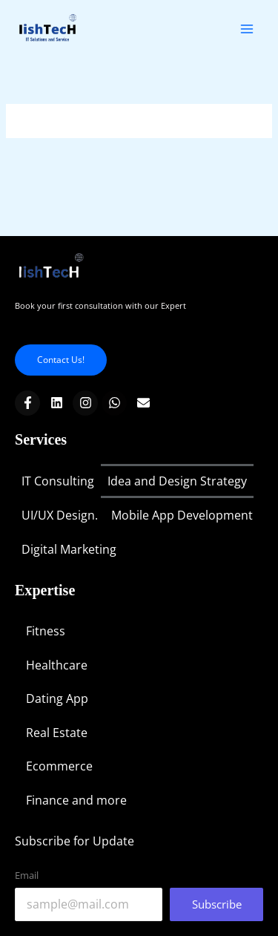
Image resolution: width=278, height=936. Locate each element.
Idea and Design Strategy (177, 481)
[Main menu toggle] (247, 29)
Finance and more (76, 800)
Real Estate (56, 732)
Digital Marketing (68, 549)
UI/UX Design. (59, 515)
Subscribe (217, 904)
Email (27, 875)
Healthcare (56, 665)
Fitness (45, 631)
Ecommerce (59, 766)
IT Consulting (57, 481)
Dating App (57, 698)
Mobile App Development (182, 515)
